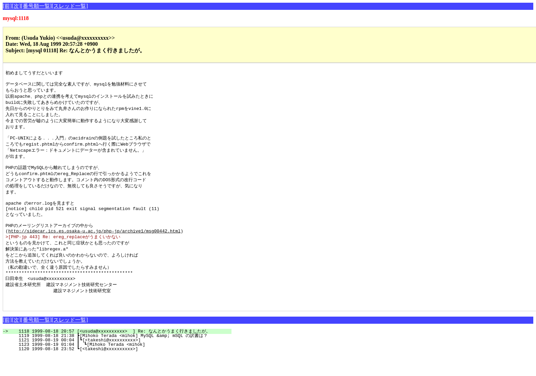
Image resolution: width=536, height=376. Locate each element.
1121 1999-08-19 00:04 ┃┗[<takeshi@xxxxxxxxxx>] (125, 360)
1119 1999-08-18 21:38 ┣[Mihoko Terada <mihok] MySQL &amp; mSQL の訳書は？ (124, 356)
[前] (7, 6)
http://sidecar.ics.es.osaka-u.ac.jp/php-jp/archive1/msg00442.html (94, 245)
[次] (16, 6)
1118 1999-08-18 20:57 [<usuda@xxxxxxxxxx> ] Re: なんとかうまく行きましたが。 (121, 352)
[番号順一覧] (36, 6)
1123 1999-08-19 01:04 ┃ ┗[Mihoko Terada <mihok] (124, 365)
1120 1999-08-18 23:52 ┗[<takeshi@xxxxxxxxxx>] (126, 369)
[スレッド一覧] (70, 6)
